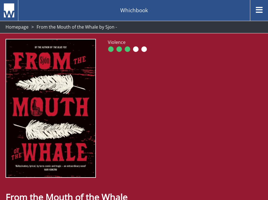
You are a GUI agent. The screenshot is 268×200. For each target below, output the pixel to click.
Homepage (17, 27)
